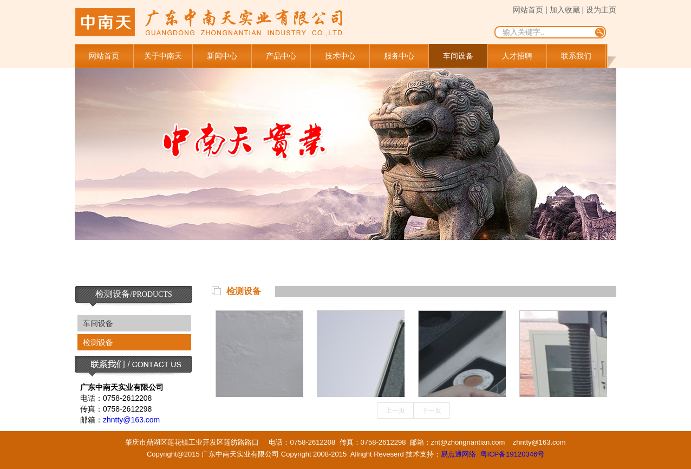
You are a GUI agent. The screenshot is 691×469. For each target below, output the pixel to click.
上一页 (395, 410)
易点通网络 (458, 454)
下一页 (431, 410)
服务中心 (399, 55)
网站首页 (104, 55)
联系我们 (576, 55)
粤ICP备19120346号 (512, 454)
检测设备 (98, 342)
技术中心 (340, 55)
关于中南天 (163, 55)
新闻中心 (222, 55)
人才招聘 (517, 55)
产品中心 (281, 55)
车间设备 (458, 55)
